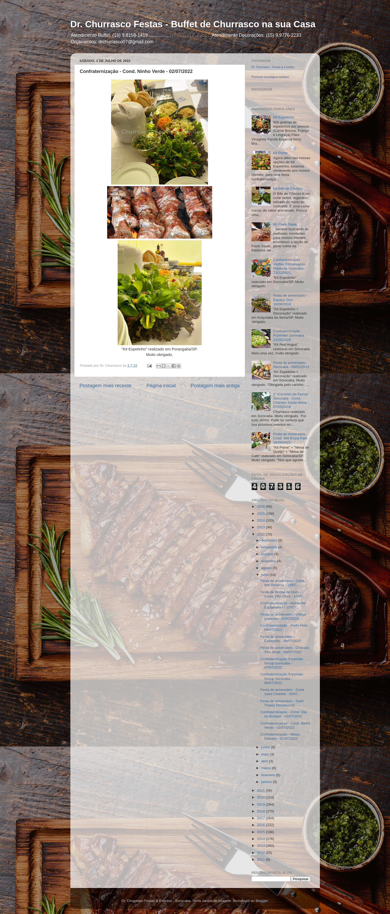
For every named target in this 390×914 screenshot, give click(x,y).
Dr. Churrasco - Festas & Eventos (273, 67)
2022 (261, 534)
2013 (261, 846)
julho (265, 575)
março (266, 768)
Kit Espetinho (283, 117)
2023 (261, 527)
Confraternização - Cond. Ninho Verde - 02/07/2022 (285, 725)
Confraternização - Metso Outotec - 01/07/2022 (280, 736)
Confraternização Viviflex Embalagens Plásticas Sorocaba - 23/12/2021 (289, 266)
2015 (261, 832)
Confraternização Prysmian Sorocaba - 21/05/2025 (289, 335)
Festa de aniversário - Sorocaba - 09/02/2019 (291, 365)
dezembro (269, 540)
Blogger (262, 901)
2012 (261, 853)
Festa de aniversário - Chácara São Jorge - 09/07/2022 (284, 650)
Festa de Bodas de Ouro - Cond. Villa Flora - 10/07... (282, 594)
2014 (261, 839)
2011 (261, 860)
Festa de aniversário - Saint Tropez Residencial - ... (282, 703)
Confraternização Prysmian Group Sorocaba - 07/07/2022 (281, 663)
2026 (261, 506)
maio (265, 754)
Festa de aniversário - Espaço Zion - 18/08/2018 (290, 299)
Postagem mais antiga (215, 385)
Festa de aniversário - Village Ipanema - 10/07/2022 (283, 616)
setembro (269, 561)
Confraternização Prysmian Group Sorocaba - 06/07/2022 (281, 678)
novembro (269, 547)
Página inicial (161, 385)
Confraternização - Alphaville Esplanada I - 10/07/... (282, 605)
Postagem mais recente (106, 385)
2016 (261, 825)
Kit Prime (280, 153)
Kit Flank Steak (285, 224)
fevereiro (268, 775)
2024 (261, 520)
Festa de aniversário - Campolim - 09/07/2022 (280, 639)
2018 (261, 811)
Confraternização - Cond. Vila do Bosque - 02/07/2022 (283, 714)
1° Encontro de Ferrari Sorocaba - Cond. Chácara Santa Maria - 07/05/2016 (291, 400)
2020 (261, 797)
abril (265, 761)
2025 (261, 514)
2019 (261, 804)
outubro (267, 554)
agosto (267, 568)
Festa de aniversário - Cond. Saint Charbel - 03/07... (282, 692)
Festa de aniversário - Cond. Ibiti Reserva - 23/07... (282, 583)
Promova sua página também (270, 76)
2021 (261, 790)
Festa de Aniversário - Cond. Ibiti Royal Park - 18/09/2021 (291, 438)
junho (266, 747)
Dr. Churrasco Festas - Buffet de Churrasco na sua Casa (193, 24)
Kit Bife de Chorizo (288, 189)
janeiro (267, 782)
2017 (261, 818)
